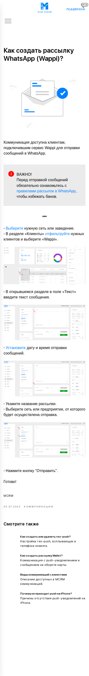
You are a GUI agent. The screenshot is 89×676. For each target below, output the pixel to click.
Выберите (14, 228)
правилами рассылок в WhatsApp (46, 191)
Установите (16, 348)
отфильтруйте (57, 234)
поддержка (75, 9)
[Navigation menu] (8, 21)
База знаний (45, 11)
